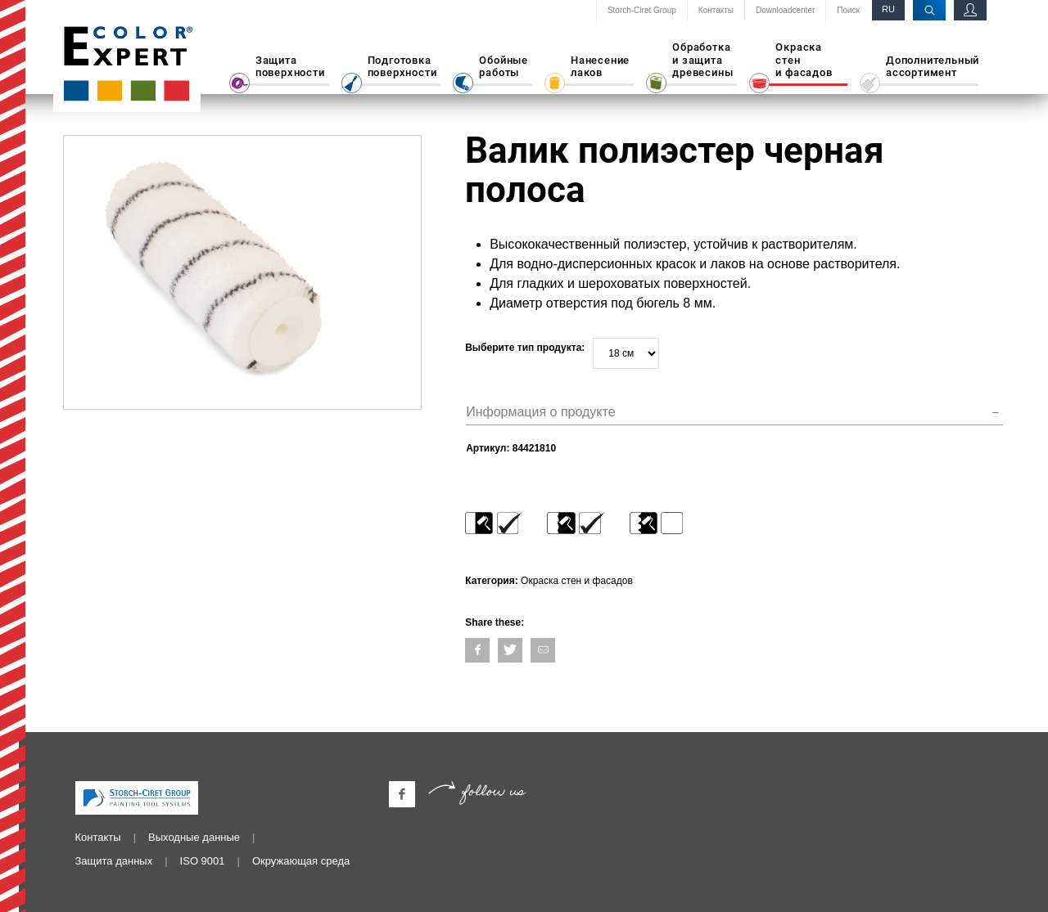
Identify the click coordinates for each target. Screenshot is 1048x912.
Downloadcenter (785, 11)
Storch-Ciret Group (642, 11)
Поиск (848, 11)
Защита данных (114, 861)
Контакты (716, 11)
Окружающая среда (301, 861)
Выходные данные (194, 837)
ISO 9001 (202, 861)
